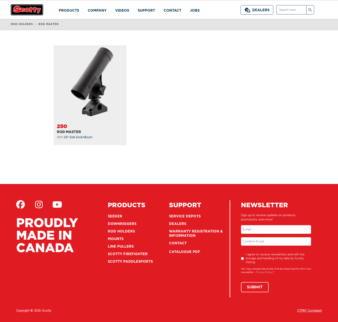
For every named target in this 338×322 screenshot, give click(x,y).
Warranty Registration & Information (196, 233)
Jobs (195, 10)
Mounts (116, 239)
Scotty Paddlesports (130, 261)
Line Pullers (121, 246)
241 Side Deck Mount (78, 137)
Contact (172, 10)
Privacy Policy (264, 272)
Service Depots (185, 216)
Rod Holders (121, 231)
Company (97, 10)
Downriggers (122, 223)
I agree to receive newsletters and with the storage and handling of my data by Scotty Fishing (275, 258)
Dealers (256, 10)
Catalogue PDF (184, 252)
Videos (122, 10)
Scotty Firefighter (128, 254)
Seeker (115, 216)
